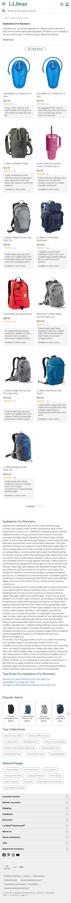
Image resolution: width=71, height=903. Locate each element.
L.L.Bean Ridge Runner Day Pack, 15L (17, 239)
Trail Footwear (56, 776)
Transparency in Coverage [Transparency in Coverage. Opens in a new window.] (14, 884)
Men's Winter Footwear (14, 788)
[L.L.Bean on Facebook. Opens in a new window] (4, 855)
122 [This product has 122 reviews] (15, 477)
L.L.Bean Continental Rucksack (47, 239)
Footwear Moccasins (13, 776)
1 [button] (39, 506)
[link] (11, 709)
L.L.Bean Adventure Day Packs (49, 392)
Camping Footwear (36, 776)
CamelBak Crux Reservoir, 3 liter (51, 95)
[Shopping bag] (67, 4)
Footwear (28, 782)
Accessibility (33, 884)
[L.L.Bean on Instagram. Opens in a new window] (13, 855)
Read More (8, 39)
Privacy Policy (38, 876)
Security (26, 876)
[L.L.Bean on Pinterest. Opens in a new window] (8, 855)
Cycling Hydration (36, 631)
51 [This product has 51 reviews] (47, 324)
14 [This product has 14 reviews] (47, 174)
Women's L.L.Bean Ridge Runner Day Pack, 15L (26, 679)
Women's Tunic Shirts (13, 736)
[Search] (4, 11)
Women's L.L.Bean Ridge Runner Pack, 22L (49, 315)
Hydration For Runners (20, 18)
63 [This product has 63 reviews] (48, 248)
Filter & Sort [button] (35, 49)
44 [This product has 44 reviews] (15, 248)
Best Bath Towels (31, 742)
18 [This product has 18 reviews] (14, 401)
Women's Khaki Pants (50, 748)
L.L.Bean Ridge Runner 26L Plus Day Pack (17, 392)
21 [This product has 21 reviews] (14, 104)
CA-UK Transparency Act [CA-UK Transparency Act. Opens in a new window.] (31, 880)
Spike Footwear (11, 782)
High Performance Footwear (50, 782)
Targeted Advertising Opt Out (16, 888)
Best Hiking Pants (57, 754)
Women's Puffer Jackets (38, 736)
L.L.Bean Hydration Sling (15, 163)
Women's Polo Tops (13, 754)
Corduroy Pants (11, 742)
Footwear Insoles (31, 769)
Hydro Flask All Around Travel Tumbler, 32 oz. (48, 165)
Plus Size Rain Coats (35, 754)
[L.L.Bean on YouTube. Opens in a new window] (17, 855)
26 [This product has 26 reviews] (15, 321)
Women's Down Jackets (54, 742)
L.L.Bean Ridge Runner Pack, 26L (15, 468)
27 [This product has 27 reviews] (48, 104)
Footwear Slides (11, 769)
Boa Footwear (50, 769)
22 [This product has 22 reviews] (48, 401)
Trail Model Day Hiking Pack (17, 314)
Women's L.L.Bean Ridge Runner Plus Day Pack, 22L (29, 685)
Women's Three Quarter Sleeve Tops (20, 748)
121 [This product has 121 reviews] (15, 171)
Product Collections (12, 876)
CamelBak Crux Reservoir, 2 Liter (17, 95)
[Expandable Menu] (3, 4)
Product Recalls (10, 880)
